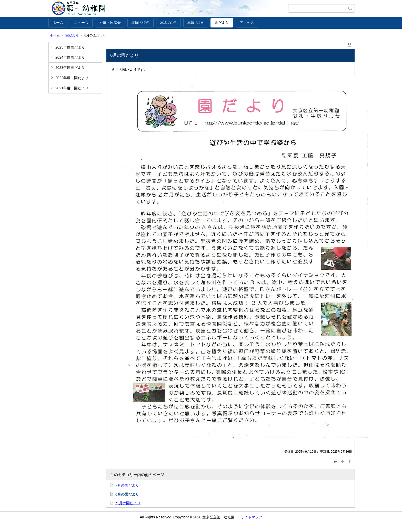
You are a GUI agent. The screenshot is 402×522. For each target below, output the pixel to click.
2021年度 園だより (71, 88)
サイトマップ (251, 517)
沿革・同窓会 (110, 23)
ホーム (58, 23)
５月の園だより (127, 503)
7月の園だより (127, 485)
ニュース (81, 23)
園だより (222, 23)
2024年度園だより (70, 57)
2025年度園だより (70, 47)
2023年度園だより (70, 67)
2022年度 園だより (71, 78)
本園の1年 (168, 23)
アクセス (247, 23)
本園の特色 (140, 23)
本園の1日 (195, 23)
